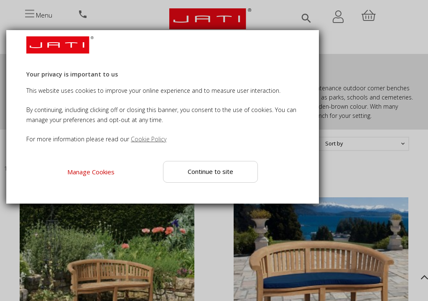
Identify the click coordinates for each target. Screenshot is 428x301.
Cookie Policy (148, 139)
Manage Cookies (91, 172)
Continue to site (211, 171)
